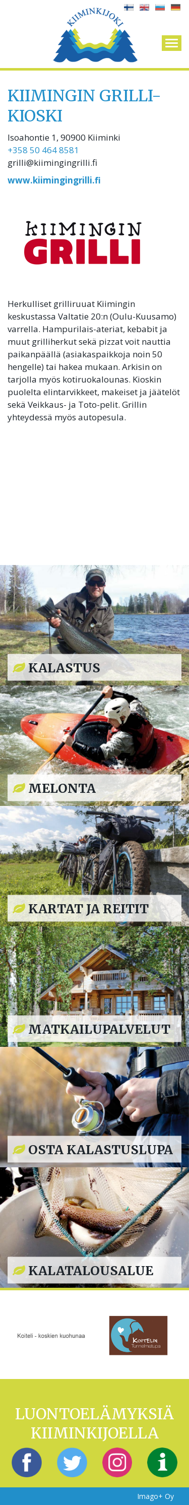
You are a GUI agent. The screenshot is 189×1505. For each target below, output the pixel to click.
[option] (51, 1334)
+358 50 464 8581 (43, 150)
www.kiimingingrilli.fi (54, 180)
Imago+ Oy (155, 1496)
